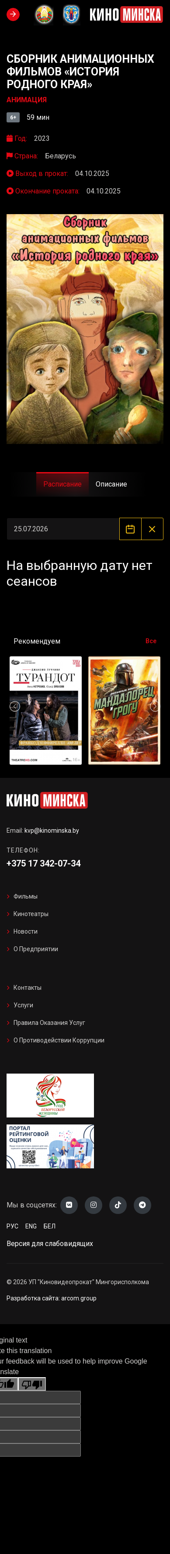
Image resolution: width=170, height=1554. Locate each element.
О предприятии (36, 948)
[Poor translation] (32, 1384)
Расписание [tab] (62, 484)
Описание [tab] (111, 484)
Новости (26, 931)
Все (151, 641)
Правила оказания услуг (49, 1022)
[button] (155, 706)
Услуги (23, 1005)
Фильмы (26, 896)
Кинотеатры (31, 913)
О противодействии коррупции (59, 1040)
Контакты (28, 987)
